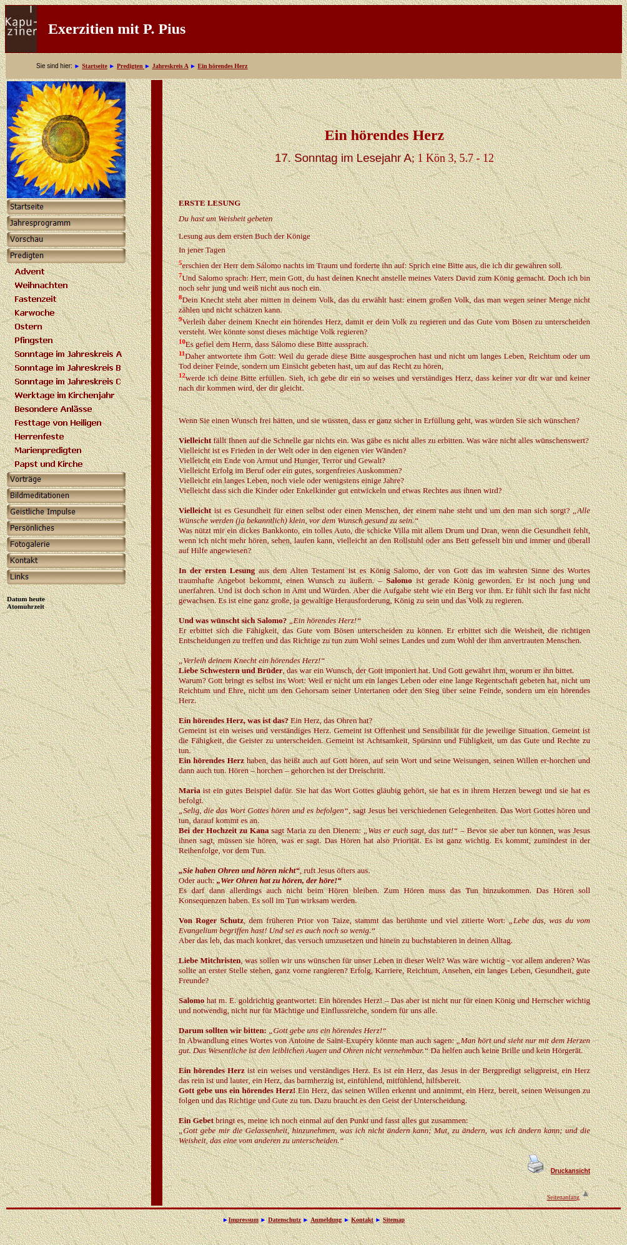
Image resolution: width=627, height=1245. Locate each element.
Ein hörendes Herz (223, 65)
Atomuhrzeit (25, 606)
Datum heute (26, 598)
